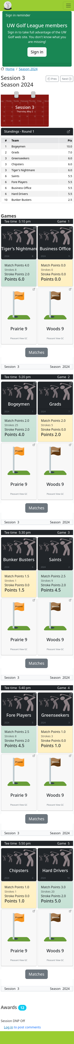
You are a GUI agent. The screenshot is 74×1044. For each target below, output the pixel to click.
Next (66, 79)
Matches (36, 352)
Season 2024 (28, 69)
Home (10, 69)
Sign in (37, 52)
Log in (8, 1027)
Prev (52, 79)
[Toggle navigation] (68, 5)
